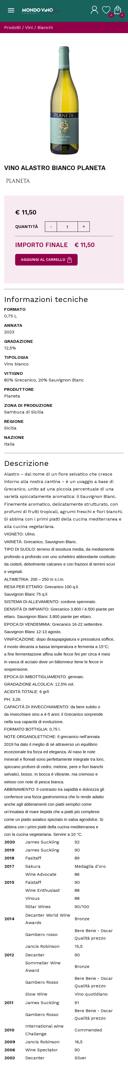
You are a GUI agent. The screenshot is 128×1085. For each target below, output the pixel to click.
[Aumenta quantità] (84, 226)
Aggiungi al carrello (46, 259)
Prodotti (12, 27)
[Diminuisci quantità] (51, 226)
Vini (29, 27)
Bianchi (45, 27)
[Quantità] (67, 226)
